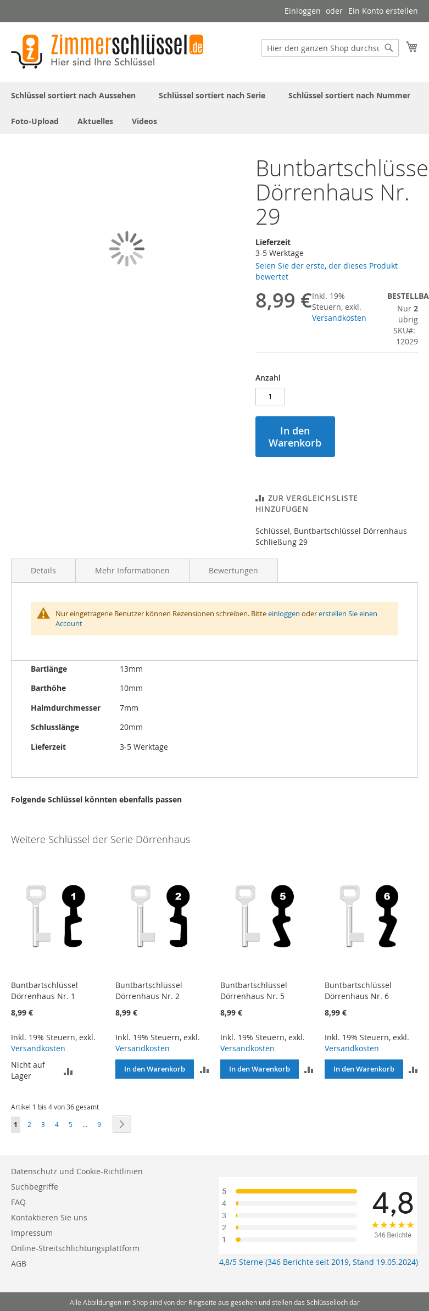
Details (43, 570)
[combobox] (330, 48)
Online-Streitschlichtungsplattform (75, 1248)
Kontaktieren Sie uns (49, 1217)
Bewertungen (233, 570)
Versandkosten (339, 318)
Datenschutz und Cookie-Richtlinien (77, 1171)
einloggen (284, 613)
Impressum (32, 1233)
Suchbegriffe (34, 1186)
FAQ (18, 1202)
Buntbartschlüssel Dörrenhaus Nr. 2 (148, 990)
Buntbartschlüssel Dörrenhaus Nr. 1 (44, 990)
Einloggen (303, 10)
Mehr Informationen (132, 570)
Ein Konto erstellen (383, 10)
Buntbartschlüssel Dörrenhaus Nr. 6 (358, 990)
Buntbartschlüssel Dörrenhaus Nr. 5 (253, 990)
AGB (18, 1263)
